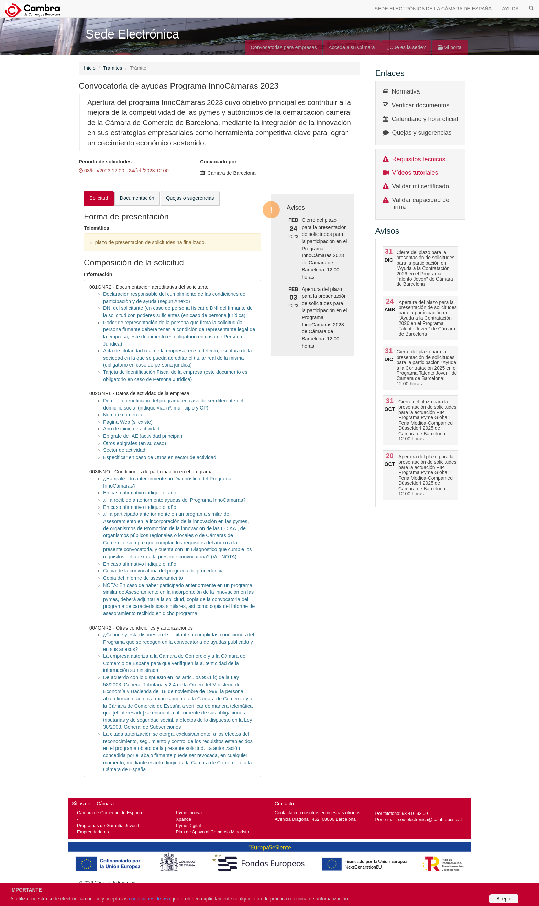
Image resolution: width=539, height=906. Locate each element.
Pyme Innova (189, 812)
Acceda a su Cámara (352, 47)
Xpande (183, 819)
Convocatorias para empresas (284, 47)
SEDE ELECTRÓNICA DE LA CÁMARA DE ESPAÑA (433, 8)
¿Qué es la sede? (406, 47)
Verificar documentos (421, 105)
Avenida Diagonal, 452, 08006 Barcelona (315, 819)
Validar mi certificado (420, 186)
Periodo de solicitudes (105, 161)
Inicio (90, 68)
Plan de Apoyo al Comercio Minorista (212, 831)
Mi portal (450, 47)
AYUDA (510, 8)
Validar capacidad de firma (421, 203)
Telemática (96, 228)
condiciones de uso (149, 899)
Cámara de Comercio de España (109, 812)
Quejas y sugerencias (422, 132)
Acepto (504, 899)
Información (98, 274)
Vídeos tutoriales (415, 172)
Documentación (137, 198)
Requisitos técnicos (419, 159)
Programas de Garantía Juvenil (108, 825)
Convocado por (218, 161)
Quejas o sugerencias (190, 198)
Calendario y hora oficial (425, 119)
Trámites (112, 68)
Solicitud (98, 198)
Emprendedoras (93, 831)
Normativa (406, 91)
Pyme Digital (188, 825)
